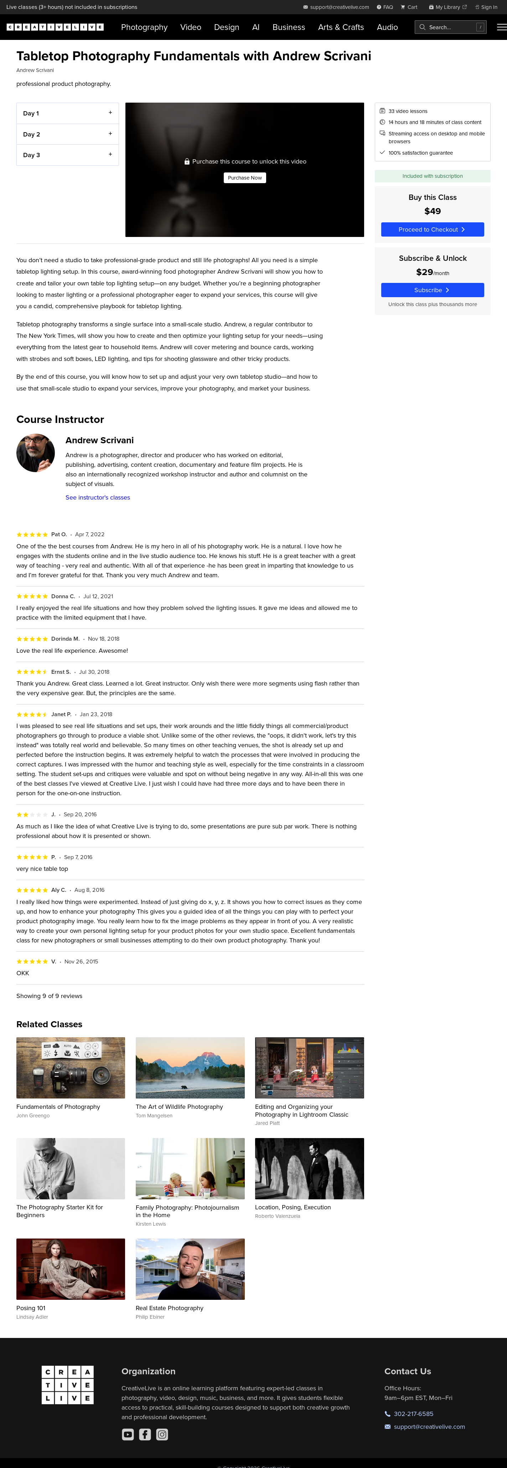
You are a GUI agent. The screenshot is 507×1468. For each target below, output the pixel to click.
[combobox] (450, 27)
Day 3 (31, 154)
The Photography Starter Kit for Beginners (59, 1211)
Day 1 (31, 113)
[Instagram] (162, 1434)
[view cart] (410, 7)
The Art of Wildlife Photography (179, 1106)
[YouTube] (127, 1434)
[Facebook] (145, 1434)
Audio (387, 27)
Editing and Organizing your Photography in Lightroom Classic (301, 1110)
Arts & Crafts (341, 27)
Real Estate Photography (169, 1307)
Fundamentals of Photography (58, 1106)
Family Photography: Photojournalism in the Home (187, 1211)
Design (226, 27)
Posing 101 (30, 1307)
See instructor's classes (98, 497)
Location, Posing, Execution (293, 1207)
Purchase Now (245, 177)
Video (190, 27)
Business (289, 27)
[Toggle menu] (502, 27)
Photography (144, 27)
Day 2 (31, 133)
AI (256, 27)
